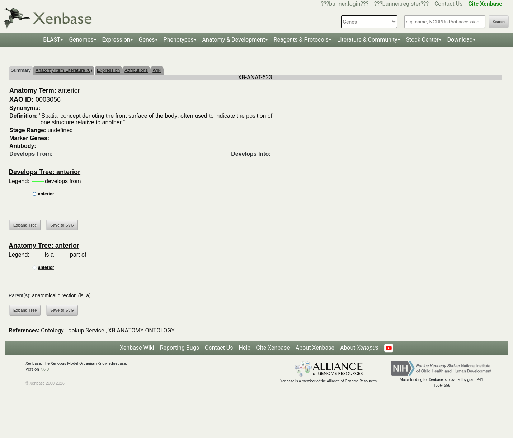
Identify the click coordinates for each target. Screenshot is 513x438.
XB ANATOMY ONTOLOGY (141, 330)
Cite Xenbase (273, 347)
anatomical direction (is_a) (61, 295)
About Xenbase (315, 347)
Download (460, 39)
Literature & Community (367, 39)
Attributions (136, 70)
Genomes (81, 39)
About (359, 347)
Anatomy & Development (233, 39)
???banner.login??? (345, 3)
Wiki (156, 70)
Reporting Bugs (179, 347)
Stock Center (422, 39)
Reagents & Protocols (301, 39)
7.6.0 (44, 369)
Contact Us (448, 3)
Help (244, 347)
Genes (147, 39)
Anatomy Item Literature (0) (64, 70)
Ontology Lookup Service (72, 330)
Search (499, 21)
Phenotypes (179, 39)
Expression (116, 39)
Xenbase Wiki (137, 347)
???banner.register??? (401, 3)
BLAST (51, 39)
